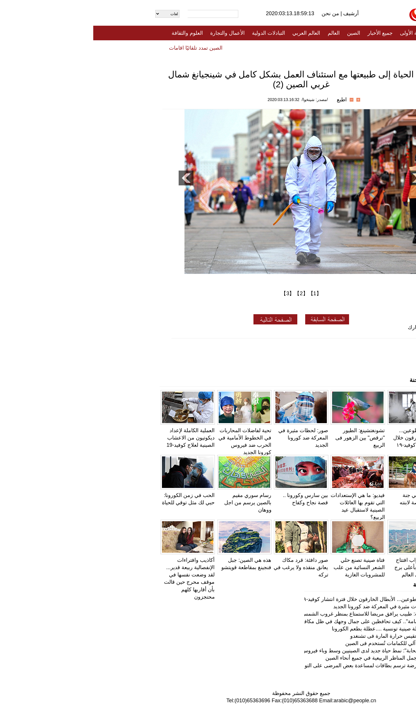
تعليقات (204, 48)
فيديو (182, 48)
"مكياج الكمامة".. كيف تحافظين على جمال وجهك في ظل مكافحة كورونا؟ (266, 621)
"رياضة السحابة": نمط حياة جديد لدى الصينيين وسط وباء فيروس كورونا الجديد (262, 651)
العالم (240, 33)
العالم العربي (213, 33)
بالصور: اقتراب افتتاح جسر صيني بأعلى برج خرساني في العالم (324, 567)
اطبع (248, 99)
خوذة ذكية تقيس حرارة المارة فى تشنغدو (301, 636)
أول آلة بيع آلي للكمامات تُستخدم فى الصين (299, 643)
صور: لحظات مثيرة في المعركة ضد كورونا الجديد (210, 437)
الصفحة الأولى (322, 33)
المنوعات (229, 48)
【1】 (221, 293)
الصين (260, 33)
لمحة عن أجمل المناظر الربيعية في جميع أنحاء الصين (289, 658)
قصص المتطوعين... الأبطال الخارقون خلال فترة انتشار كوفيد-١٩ (324, 437)
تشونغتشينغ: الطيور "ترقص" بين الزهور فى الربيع (267, 437)
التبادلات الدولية (175, 33)
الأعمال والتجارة (134, 33)
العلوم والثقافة (94, 33)
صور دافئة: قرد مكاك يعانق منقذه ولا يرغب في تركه (207, 567)
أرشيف (256, 13)
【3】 (194, 293)
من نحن (237, 13)
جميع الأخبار (286, 33)
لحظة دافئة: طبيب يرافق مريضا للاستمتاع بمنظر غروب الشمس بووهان (269, 614)
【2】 (208, 293)
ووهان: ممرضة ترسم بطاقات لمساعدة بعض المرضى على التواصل (273, 665)
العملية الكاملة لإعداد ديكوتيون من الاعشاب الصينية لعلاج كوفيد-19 (97, 437)
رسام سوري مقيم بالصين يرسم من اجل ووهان (154, 502)
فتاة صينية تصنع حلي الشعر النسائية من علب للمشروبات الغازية (265, 567)
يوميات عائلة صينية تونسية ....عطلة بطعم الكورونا (292, 629)
